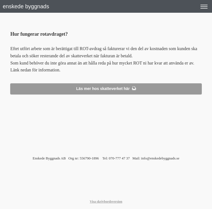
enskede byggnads (26, 6)
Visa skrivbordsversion (106, 201)
